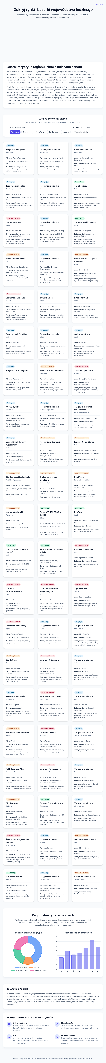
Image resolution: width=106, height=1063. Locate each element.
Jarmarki (65, 134)
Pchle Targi (40, 134)
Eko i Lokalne (53, 134)
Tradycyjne (27, 134)
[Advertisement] (53, 40)
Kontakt (99, 5)
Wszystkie (15, 134)
